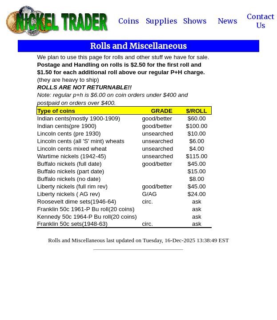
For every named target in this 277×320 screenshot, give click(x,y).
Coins (128, 20)
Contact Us (260, 21)
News (227, 20)
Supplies (161, 20)
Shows (195, 20)
